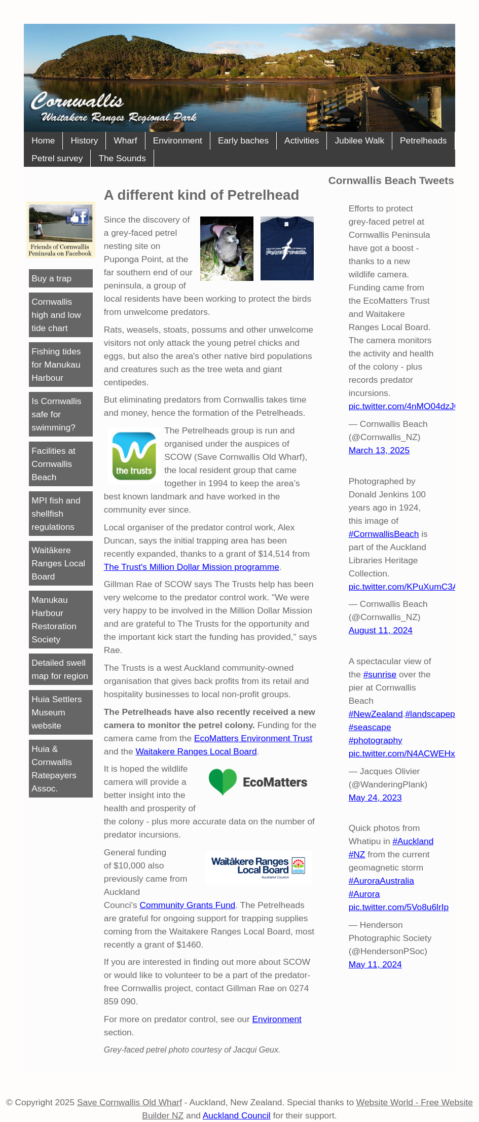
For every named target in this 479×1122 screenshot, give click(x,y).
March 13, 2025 (379, 450)
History (84, 140)
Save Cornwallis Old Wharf (129, 1102)
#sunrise (380, 674)
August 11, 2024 (381, 630)
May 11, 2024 (375, 964)
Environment (177, 140)
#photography (375, 740)
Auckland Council (237, 1115)
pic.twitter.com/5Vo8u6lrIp (399, 907)
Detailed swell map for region (59, 669)
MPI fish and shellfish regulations (55, 513)
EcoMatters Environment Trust (253, 738)
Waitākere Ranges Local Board (58, 563)
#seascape (370, 727)
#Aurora (364, 894)
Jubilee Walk (359, 140)
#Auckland (412, 841)
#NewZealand (376, 714)
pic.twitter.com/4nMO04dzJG (405, 406)
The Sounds (121, 158)
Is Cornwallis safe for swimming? (56, 414)
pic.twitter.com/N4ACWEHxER (408, 753)
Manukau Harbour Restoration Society (54, 619)
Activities (301, 140)
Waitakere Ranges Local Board (195, 751)
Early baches (243, 140)
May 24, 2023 (375, 797)
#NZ (357, 854)
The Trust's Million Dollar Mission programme (191, 567)
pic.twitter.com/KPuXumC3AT (406, 587)
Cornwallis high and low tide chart (56, 315)
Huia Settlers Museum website (56, 712)
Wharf (125, 140)
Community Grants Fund (188, 905)
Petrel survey (57, 158)
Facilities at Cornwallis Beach (53, 464)
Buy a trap (51, 278)
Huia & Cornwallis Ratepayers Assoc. (54, 768)
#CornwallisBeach (384, 534)
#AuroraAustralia (381, 881)
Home (43, 140)
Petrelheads (423, 140)
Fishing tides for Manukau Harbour (56, 364)
